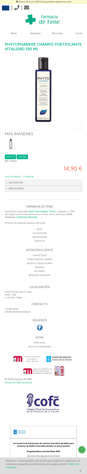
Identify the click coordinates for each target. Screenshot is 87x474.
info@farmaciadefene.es (18, 312)
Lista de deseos (13, 176)
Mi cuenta (39, 271)
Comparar (28, 176)
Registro (39, 267)
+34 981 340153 (12, 309)
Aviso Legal (40, 342)
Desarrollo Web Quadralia (18, 382)
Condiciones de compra (39, 259)
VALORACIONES (39, 237)
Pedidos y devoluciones (39, 263)
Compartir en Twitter (47, 176)
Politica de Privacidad (39, 346)
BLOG (39, 229)
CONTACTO (39, 241)
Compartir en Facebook (40, 176)
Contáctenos (39, 255)
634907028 (21, 217)
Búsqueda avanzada (39, 275)
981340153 (32, 217)
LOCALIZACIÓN (40, 233)
